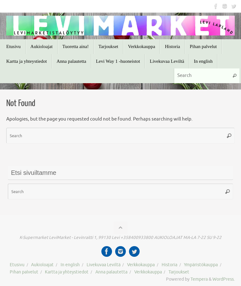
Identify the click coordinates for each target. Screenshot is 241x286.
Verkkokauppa (141, 264)
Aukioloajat (42, 264)
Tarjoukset (179, 272)
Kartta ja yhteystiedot (66, 272)
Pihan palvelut (24, 272)
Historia (169, 264)
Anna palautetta (111, 272)
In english (70, 264)
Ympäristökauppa (201, 264)
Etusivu (17, 264)
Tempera (199, 279)
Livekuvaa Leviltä (103, 264)
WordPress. (223, 279)
